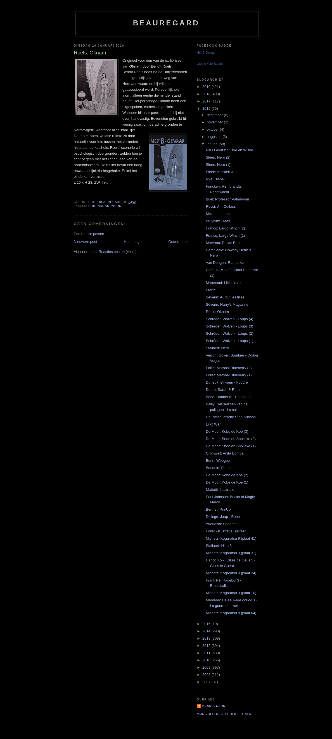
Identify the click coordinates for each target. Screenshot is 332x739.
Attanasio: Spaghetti (222, 524)
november (215, 122)
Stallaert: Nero (217, 348)
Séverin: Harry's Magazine (227, 304)
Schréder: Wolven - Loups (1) (229, 341)
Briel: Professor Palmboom (227, 199)
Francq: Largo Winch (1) (225, 235)
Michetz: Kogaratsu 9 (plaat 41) (231, 538)
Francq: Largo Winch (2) (225, 228)
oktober (213, 129)
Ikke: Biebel (215, 179)
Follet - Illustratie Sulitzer (225, 531)
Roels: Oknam (217, 312)
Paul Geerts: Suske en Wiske (229, 150)
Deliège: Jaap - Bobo (222, 517)
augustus (214, 137)
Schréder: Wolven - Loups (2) (229, 333)
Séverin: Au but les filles (225, 297)
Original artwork (104, 205)
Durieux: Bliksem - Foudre (227, 382)
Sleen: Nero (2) (218, 157)
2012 (207, 646)
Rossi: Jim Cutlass (221, 206)
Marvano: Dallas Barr (223, 243)
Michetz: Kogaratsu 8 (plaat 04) (231, 613)
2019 (207, 87)
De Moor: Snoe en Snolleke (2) (230, 439)
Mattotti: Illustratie (220, 489)
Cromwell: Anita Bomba (224, 453)
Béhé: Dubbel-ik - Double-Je (228, 397)
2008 (207, 675)
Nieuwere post (85, 242)
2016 (207, 108)
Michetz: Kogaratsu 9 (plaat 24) (231, 573)
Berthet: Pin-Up (218, 509)
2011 (207, 653)
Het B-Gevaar (206, 52)
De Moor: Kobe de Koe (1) (227, 482)
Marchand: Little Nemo (224, 283)
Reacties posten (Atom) (118, 252)
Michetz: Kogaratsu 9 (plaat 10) (231, 593)
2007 (207, 682)
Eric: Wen (213, 424)
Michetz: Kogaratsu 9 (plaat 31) (231, 553)
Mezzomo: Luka (218, 214)
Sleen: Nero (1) (218, 164)
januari (213, 144)
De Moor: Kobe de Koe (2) (227, 475)
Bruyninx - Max (218, 221)
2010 (207, 660)
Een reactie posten (89, 234)
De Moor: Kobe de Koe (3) (227, 431)
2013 (207, 638)
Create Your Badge (210, 63)
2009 (207, 667)
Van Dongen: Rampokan (225, 262)
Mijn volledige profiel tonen (224, 714)
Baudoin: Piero (217, 468)
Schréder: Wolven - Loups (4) (229, 319)
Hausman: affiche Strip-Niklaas (230, 417)
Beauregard (166, 23)
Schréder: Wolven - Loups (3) (229, 326)
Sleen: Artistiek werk (222, 172)
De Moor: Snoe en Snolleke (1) (230, 446)
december (215, 115)
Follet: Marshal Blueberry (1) (229, 375)
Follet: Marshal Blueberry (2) (229, 368)
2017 (207, 101)
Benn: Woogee (218, 460)
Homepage (133, 242)
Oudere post (178, 242)
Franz (210, 290)
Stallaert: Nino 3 (219, 546)
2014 (207, 631)
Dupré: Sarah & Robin (223, 390)
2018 (207, 94)
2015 (207, 624)
